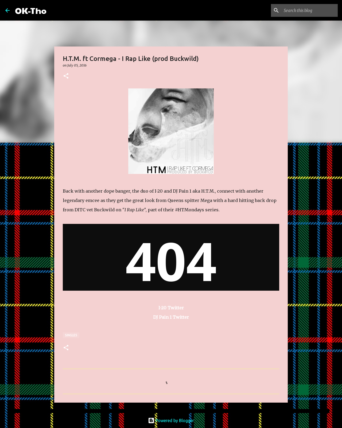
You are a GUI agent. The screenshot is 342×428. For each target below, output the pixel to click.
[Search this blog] (310, 10)
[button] (66, 76)
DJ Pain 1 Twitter (171, 317)
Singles (71, 335)
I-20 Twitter (171, 307)
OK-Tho (30, 10)
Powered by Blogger (171, 420)
